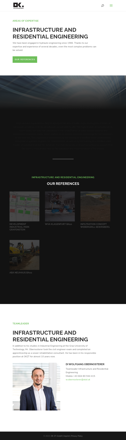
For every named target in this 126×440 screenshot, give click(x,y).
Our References (25, 59)
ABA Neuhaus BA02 (20, 272)
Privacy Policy (77, 436)
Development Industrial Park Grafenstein (19, 227)
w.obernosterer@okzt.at (78, 379)
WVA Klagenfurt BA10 (57, 224)
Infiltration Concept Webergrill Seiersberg (94, 225)
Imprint (67, 436)
